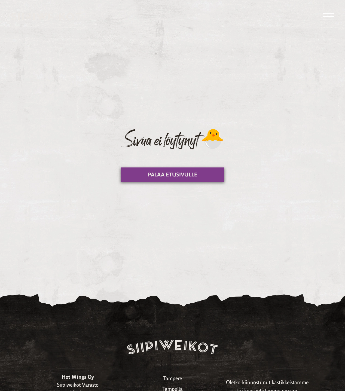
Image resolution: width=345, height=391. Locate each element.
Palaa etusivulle (172, 174)
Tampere (172, 378)
